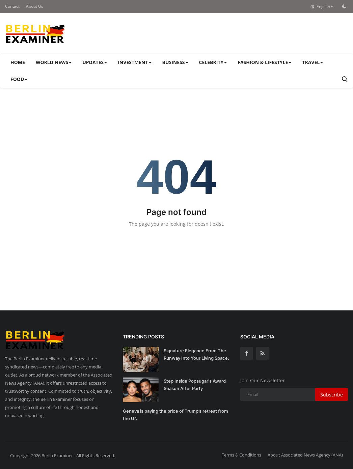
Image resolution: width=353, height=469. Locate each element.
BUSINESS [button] (175, 62)
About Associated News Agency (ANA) (305, 455)
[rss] (262, 353)
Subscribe (331, 394)
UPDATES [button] (94, 62)
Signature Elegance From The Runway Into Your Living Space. (196, 354)
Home (17, 62)
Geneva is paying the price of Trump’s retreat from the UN (175, 414)
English (322, 6)
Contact (12, 6)
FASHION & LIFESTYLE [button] (264, 62)
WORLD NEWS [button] (54, 62)
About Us (34, 6)
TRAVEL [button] (312, 62)
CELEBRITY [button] (213, 62)
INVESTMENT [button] (134, 62)
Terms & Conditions (241, 455)
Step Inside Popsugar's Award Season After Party (195, 384)
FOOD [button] (18, 79)
